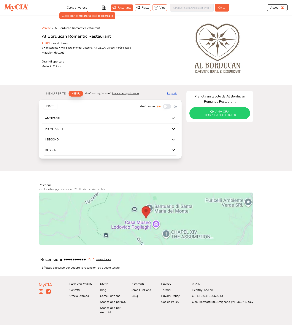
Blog (103, 290)
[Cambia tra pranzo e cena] (167, 106)
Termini (166, 290)
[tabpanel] (110, 129)
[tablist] (63, 94)
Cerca (222, 8)
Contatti (74, 290)
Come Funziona (110, 296)
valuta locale (60, 43)
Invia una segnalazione (125, 93)
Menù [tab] (76, 94)
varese (82, 8)
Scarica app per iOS (113, 302)
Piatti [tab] (50, 106)
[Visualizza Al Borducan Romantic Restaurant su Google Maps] (146, 219)
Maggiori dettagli (53, 53)
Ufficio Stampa (79, 296)
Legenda (172, 93)
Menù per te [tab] (56, 94)
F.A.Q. (135, 296)
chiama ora (219, 113)
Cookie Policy (170, 302)
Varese (46, 28)
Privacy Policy (170, 296)
